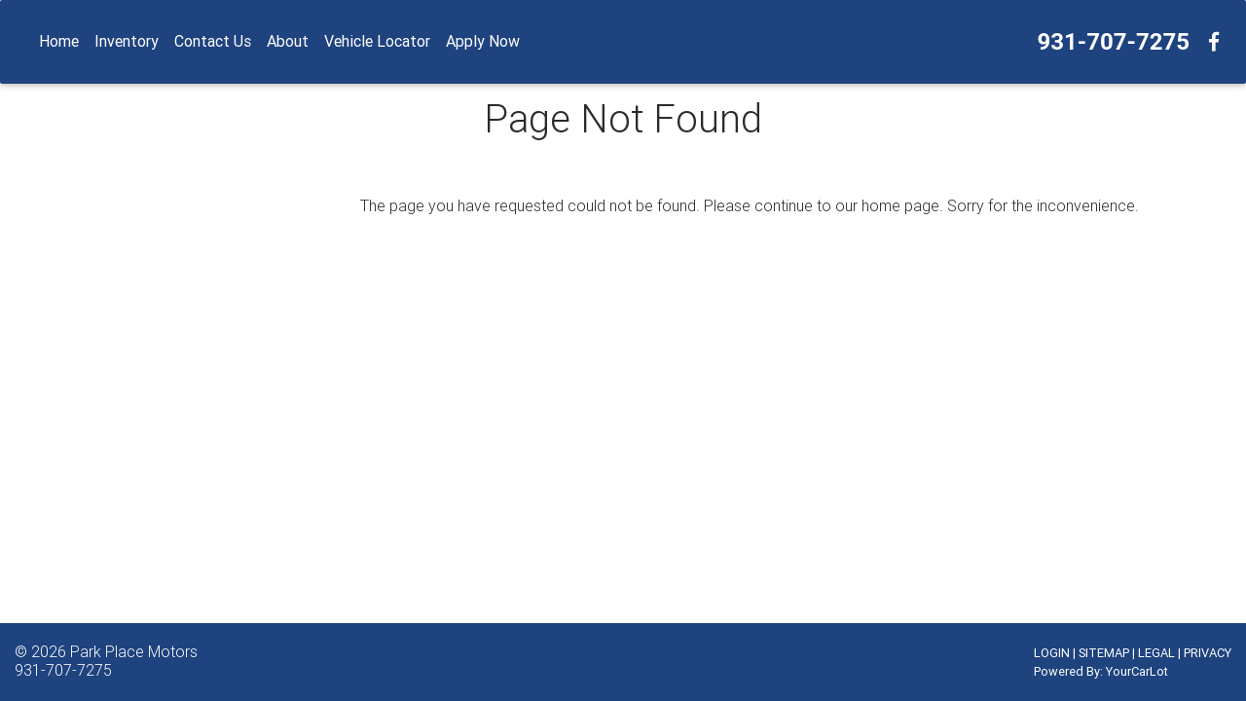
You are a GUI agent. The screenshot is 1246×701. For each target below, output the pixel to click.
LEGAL (1156, 653)
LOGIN (1052, 653)
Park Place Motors (134, 651)
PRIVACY (1207, 653)
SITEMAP (1104, 653)
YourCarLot (1137, 671)
